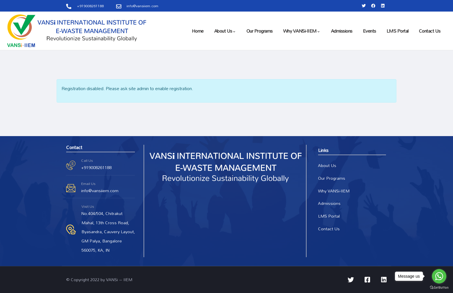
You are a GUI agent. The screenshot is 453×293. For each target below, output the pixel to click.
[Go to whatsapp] (439, 276)
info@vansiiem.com (99, 190)
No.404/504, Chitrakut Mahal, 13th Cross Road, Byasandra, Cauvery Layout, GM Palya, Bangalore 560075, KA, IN (108, 231)
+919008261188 (96, 167)
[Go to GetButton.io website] (439, 287)
